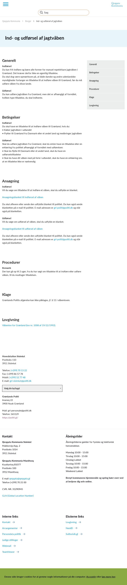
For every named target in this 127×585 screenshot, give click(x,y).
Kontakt (6, 522)
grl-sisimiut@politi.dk (20, 380)
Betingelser (94, 72)
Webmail (6, 545)
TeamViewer (8, 551)
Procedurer (94, 89)
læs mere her (108, 576)
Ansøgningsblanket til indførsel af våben (22, 197)
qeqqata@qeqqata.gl (19, 478)
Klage (91, 97)
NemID (69, 528)
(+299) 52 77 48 (17, 377)
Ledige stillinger (10, 539)
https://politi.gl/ (10, 417)
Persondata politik (11, 533)
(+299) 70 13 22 (19, 370)
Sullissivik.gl (72, 533)
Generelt (93, 64)
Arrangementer (10, 528)
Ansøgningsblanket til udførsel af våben (22, 228)
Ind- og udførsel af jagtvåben (49, 21)
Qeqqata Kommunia (11, 21)
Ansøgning (94, 80)
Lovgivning (94, 105)
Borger (28, 21)
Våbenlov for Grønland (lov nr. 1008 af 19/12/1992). (29, 325)
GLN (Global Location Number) (18, 495)
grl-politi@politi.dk (63, 207)
